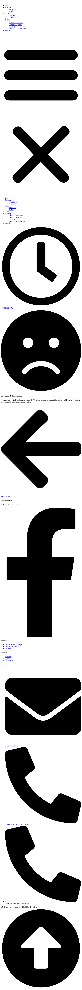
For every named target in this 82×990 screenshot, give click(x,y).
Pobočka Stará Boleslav (17, 29)
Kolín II (12, 27)
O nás (7, 19)
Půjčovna (8, 7)
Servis (7, 13)
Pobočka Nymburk (15, 25)
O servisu (12, 15)
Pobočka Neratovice (16, 23)
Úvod (7, 5)
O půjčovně (13, 9)
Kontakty (8, 30)
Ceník (11, 11)
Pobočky (8, 21)
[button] (41, 114)
